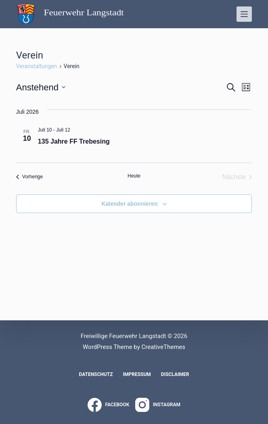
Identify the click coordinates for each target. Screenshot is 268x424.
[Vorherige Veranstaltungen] (29, 177)
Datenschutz (96, 374)
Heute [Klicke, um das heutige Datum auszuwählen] (134, 176)
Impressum (137, 374)
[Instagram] (157, 405)
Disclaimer (175, 374)
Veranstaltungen (36, 66)
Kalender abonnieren (129, 204)
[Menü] (244, 14)
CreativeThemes (163, 347)
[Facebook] (108, 405)
